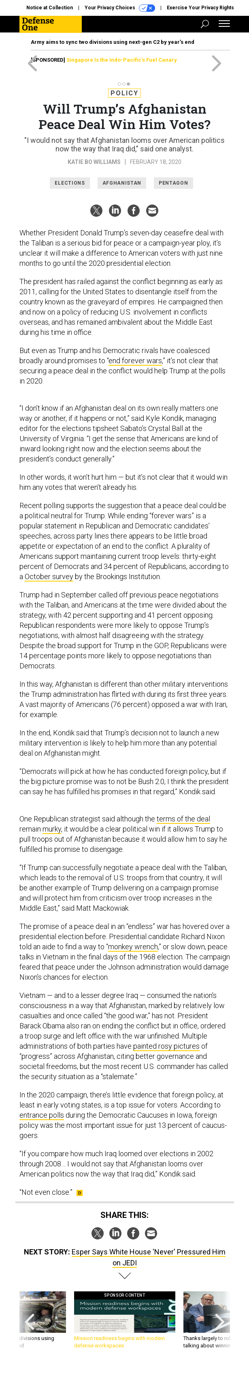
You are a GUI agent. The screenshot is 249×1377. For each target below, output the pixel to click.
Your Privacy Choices (120, 8)
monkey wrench (133, 946)
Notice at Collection (49, 8)
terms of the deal (183, 819)
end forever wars (135, 360)
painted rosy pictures (166, 1046)
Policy (124, 93)
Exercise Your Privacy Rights (200, 8)
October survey (49, 576)
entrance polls (41, 1115)
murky (52, 829)
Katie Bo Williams (94, 162)
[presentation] (29, 1324)
